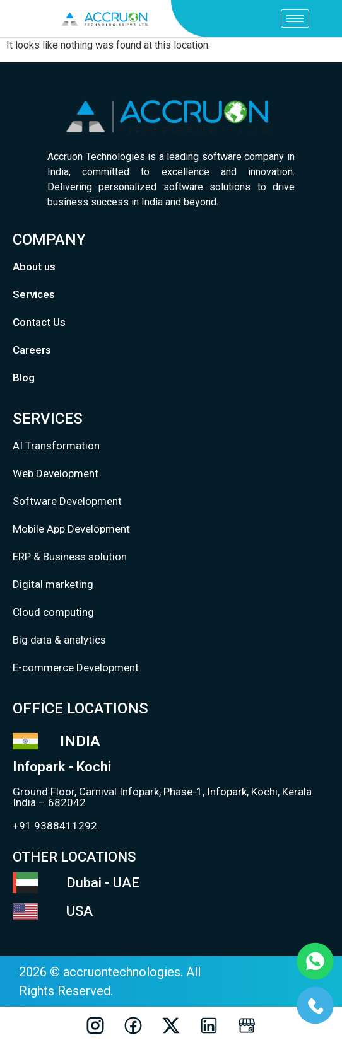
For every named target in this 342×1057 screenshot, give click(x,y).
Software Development (67, 501)
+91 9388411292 (55, 825)
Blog (24, 377)
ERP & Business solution (70, 556)
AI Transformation (56, 445)
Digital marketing (53, 584)
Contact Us (39, 322)
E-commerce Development (76, 667)
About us (34, 266)
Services (34, 294)
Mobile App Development (71, 529)
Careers (32, 350)
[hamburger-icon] (295, 18)
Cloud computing (53, 612)
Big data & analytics (59, 639)
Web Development (55, 473)
